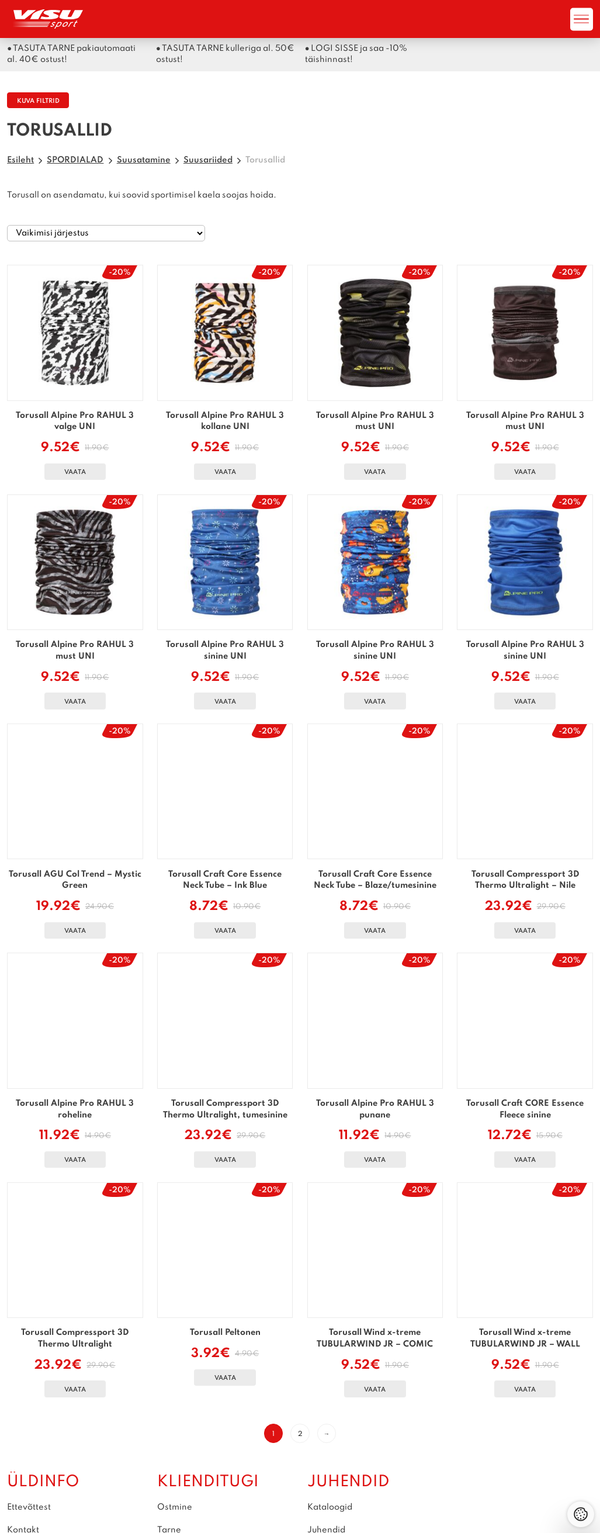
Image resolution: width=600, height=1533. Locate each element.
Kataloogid (329, 1507)
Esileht (20, 160)
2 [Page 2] (300, 1434)
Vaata (75, 472)
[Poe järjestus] (106, 233)
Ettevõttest (29, 1507)
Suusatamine (144, 160)
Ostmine (174, 1507)
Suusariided (208, 160)
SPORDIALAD (75, 160)
